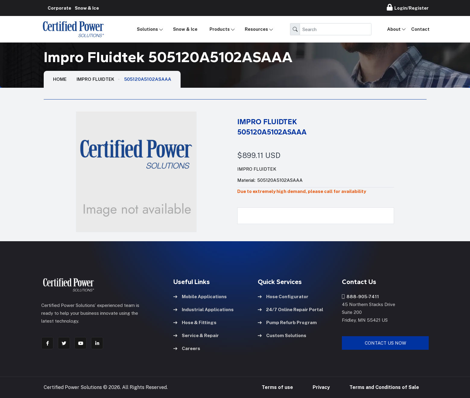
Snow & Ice (185, 29)
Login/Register (408, 7)
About (394, 29)
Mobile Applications (200, 296)
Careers (186, 348)
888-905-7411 (360, 296)
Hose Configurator (283, 296)
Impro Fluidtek (95, 79)
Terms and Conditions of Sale (384, 387)
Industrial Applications (203, 309)
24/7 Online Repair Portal (290, 309)
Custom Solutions (282, 335)
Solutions (147, 29)
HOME (60, 79)
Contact (420, 29)
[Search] (335, 29)
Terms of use (277, 387)
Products (220, 29)
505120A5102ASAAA (147, 79)
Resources (256, 29)
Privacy (321, 387)
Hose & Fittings (194, 322)
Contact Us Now (385, 343)
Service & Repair (196, 335)
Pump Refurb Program (287, 322)
